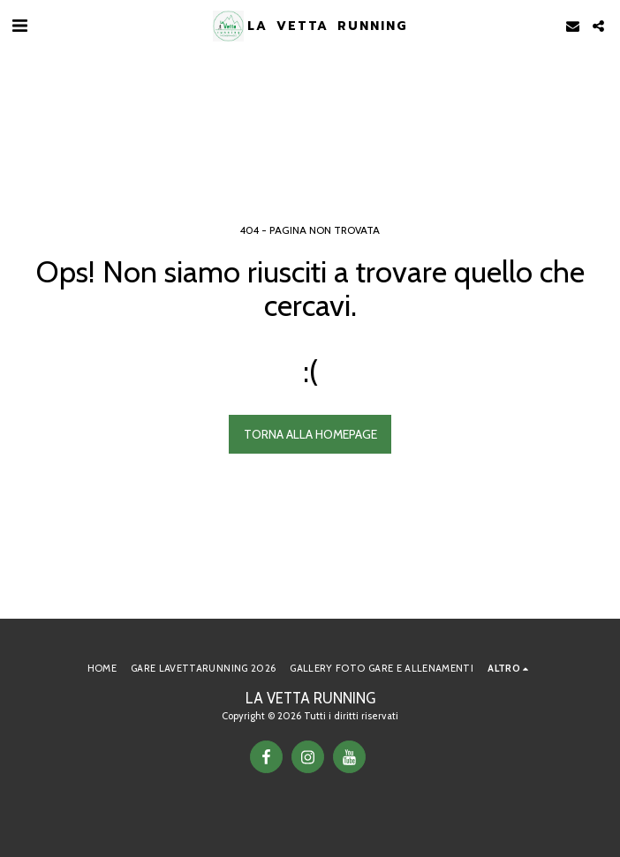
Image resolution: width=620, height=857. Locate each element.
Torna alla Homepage (310, 434)
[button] (19, 25)
